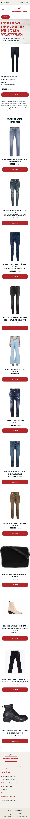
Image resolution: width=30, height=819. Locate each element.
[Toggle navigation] (3, 9)
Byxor (15, 77)
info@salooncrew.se (23, 2)
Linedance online (8, 786)
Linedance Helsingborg (10, 776)
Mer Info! (15, 94)
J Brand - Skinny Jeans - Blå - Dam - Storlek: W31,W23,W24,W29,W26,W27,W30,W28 (15, 266)
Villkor (20, 814)
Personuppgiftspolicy (9, 816)
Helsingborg (6, 2)
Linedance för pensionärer (11, 783)
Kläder (11, 77)
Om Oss (5, 789)
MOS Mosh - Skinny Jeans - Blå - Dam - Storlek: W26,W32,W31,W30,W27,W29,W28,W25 (15, 212)
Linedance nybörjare (9, 779)
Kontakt (14, 814)
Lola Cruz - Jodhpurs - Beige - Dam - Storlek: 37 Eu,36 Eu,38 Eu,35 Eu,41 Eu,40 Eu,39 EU (15, 628)
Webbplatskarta (22, 816)
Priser (5, 17)
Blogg (9, 814)
